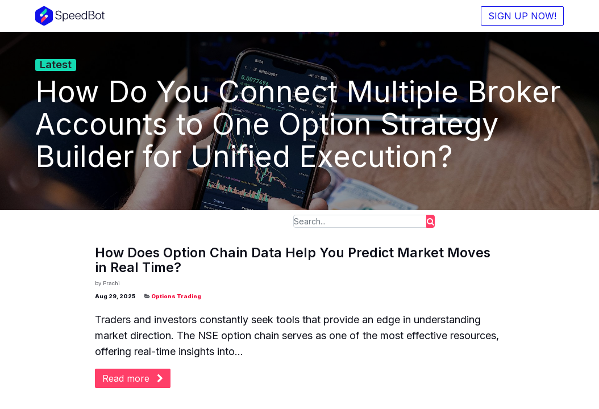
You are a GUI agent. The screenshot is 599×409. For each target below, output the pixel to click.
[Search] (430, 221)
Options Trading (176, 296)
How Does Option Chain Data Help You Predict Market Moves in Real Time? (292, 260)
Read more (132, 378)
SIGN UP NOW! (522, 16)
